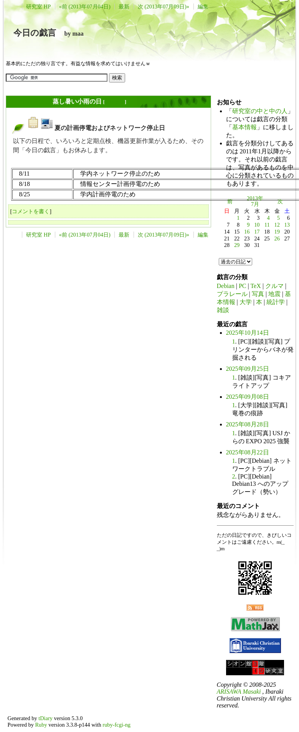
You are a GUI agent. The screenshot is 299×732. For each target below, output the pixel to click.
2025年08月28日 (247, 424)
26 (276, 238)
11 (267, 225)
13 (287, 225)
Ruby (41, 725)
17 (256, 232)
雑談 (223, 310)
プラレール (232, 294)
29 (237, 245)
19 (276, 232)
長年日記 (115, 102)
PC (242, 286)
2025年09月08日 (247, 396)
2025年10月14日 (247, 332)
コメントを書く (31, 211)
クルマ (274, 286)
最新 (124, 6)
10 (256, 225)
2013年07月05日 (29, 101)
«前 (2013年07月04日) (85, 6)
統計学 (275, 302)
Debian (226, 286)
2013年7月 (255, 201)
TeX (255, 286)
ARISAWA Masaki (239, 691)
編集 (203, 6)
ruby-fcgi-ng (116, 725)
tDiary (45, 718)
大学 (246, 302)
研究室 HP (38, 6)
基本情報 (244, 127)
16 (246, 232)
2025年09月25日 (247, 368)
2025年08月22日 (247, 452)
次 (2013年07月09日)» (163, 6)
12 (276, 225)
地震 (274, 294)
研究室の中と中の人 (259, 111)
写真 (258, 294)
